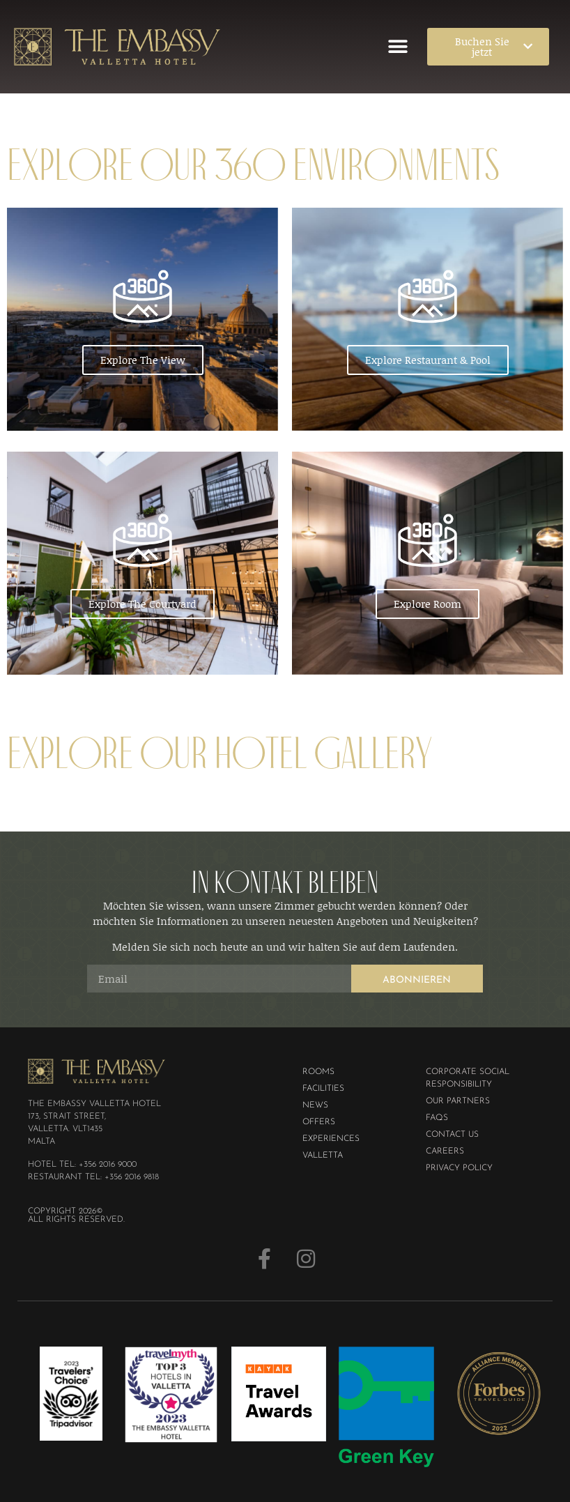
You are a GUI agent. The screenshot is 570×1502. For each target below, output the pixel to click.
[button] (397, 46)
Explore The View (142, 359)
